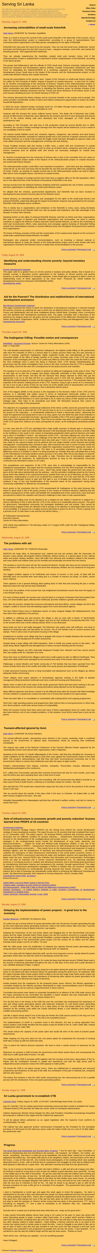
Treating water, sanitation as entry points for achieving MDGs (29, 885)
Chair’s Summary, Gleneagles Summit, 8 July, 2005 (25, 894)
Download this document (14, 321)
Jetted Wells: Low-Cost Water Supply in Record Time (26, 883)
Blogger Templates (26, 1250)
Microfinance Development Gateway (19, 305)
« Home (92, 24)
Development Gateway (13, 827)
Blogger (14, 1250)
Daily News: (8, 33)
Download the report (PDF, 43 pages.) (19, 876)
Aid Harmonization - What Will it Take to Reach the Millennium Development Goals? (39, 887)
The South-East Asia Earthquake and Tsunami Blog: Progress (30, 1151)
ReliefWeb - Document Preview (16, 343)
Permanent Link (84, 249)
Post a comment (69, 249)
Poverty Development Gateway (16, 269)
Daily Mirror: (8, 734)
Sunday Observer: (11, 919)
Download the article (12, 283)
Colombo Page (9, 1101)
